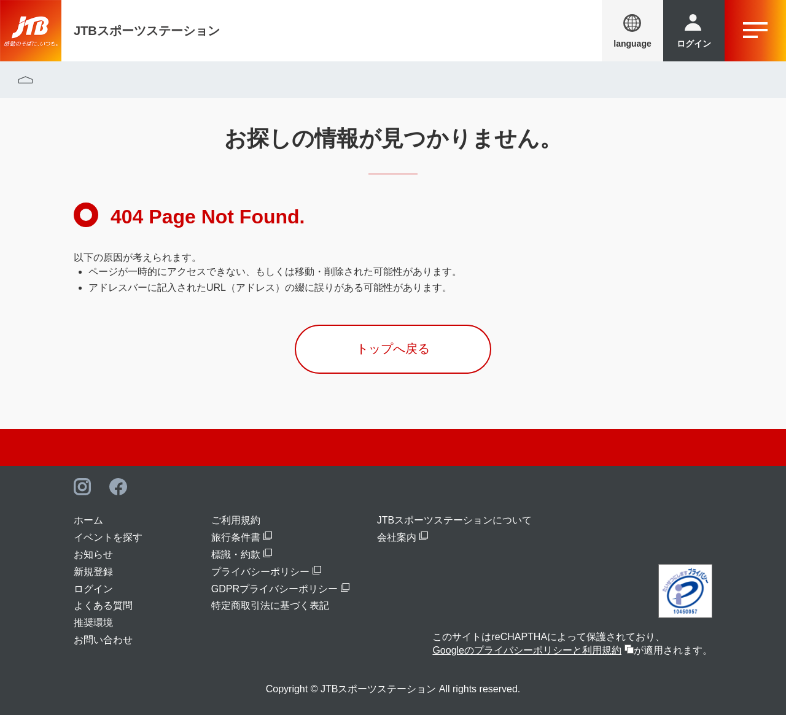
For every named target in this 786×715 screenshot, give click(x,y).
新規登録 (93, 571)
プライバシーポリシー (260, 571)
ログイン (93, 589)
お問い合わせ (103, 640)
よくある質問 (103, 605)
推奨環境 (93, 622)
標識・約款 (235, 554)
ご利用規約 (235, 520)
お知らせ (93, 554)
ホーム (88, 520)
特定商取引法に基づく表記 (270, 605)
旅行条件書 (235, 537)
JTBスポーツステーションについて (454, 520)
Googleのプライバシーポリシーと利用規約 (526, 650)
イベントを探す (108, 537)
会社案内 (396, 537)
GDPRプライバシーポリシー (274, 589)
